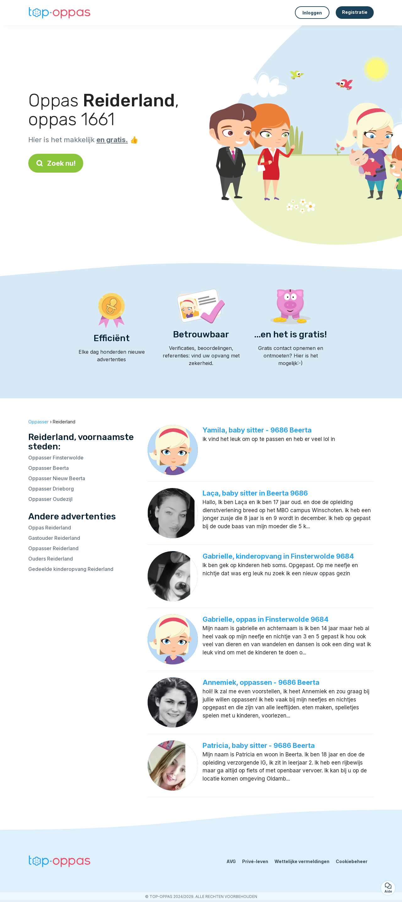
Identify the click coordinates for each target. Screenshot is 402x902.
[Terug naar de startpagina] (59, 13)
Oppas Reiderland (49, 527)
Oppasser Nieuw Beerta (56, 478)
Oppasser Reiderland (53, 548)
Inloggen (312, 12)
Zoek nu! (56, 163)
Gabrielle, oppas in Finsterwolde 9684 (266, 619)
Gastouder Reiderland (54, 538)
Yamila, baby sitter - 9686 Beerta (257, 430)
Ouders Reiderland (50, 559)
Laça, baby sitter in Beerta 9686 (255, 493)
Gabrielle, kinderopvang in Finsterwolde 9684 (278, 556)
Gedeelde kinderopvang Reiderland (70, 569)
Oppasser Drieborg (51, 489)
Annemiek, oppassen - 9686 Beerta (261, 682)
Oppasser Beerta (48, 468)
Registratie (354, 12)
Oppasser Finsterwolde (56, 457)
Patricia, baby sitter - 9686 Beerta (259, 745)
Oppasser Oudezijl (50, 499)
